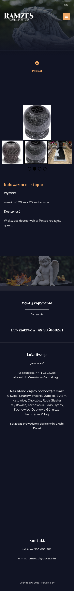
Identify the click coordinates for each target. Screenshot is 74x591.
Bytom (61, 396)
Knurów (25, 396)
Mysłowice (18, 405)
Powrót (37, 71)
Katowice (19, 400)
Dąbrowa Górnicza (45, 410)
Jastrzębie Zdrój (37, 414)
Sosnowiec (22, 410)
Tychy (58, 405)
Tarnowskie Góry (40, 405)
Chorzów (34, 400)
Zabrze (49, 396)
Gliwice (12, 396)
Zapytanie (37, 314)
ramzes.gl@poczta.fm (42, 558)
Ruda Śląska (52, 400)
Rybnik (37, 396)
